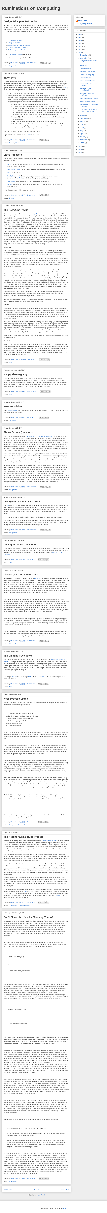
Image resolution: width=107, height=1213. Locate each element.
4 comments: (31, 641)
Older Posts (64, 1189)
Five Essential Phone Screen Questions (40, 436)
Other (17, 143)
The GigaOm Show (13, 170)
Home (36, 1189)
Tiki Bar (9, 184)
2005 (80, 150)
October (83, 115)
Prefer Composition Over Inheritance (20, 50)
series (29, 135)
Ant (33, 893)
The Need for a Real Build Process (23, 836)
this (8, 505)
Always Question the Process (21, 574)
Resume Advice (13, 406)
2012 (80, 37)
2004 (80, 153)
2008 (80, 49)
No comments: (32, 63)
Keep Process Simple (16, 698)
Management (13, 490)
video (43, 677)
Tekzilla (9, 164)
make (25, 891)
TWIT (29, 677)
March (82, 137)
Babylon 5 (37, 578)
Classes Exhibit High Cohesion (18, 47)
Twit (20, 178)
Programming (13, 66)
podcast (36, 214)
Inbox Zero (10, 77)
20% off (14, 677)
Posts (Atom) (40, 1195)
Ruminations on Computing (31, 8)
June (82, 127)
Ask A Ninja (11, 181)
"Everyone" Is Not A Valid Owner (22, 501)
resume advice (12, 410)
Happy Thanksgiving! (16, 374)
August (82, 121)
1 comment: (32, 359)
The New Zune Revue (16, 210)
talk (65, 88)
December (84, 55)
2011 (80, 40)
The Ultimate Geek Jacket (18, 655)
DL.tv (9, 173)
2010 (80, 43)
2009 (80, 46)
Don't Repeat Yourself (15, 54)
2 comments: (31, 140)
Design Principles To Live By (20, 21)
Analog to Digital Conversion (20, 544)
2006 (80, 146)
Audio (10, 562)
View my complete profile (84, 24)
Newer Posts (8, 1189)
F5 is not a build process (49, 841)
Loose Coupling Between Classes (19, 45)
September (84, 118)
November (84, 58)
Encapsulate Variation (15, 40)
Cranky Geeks (11, 176)
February (83, 140)
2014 (80, 34)
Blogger (64, 1208)
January (83, 143)
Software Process (14, 644)
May (82, 131)
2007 (80, 52)
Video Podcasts (13, 154)
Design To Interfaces (14, 43)
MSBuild (57, 895)
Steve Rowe (82, 21)
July (81, 124)
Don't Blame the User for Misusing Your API (29, 917)
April (82, 134)
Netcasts (11, 143)
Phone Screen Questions (18, 432)
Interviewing (12, 420)
